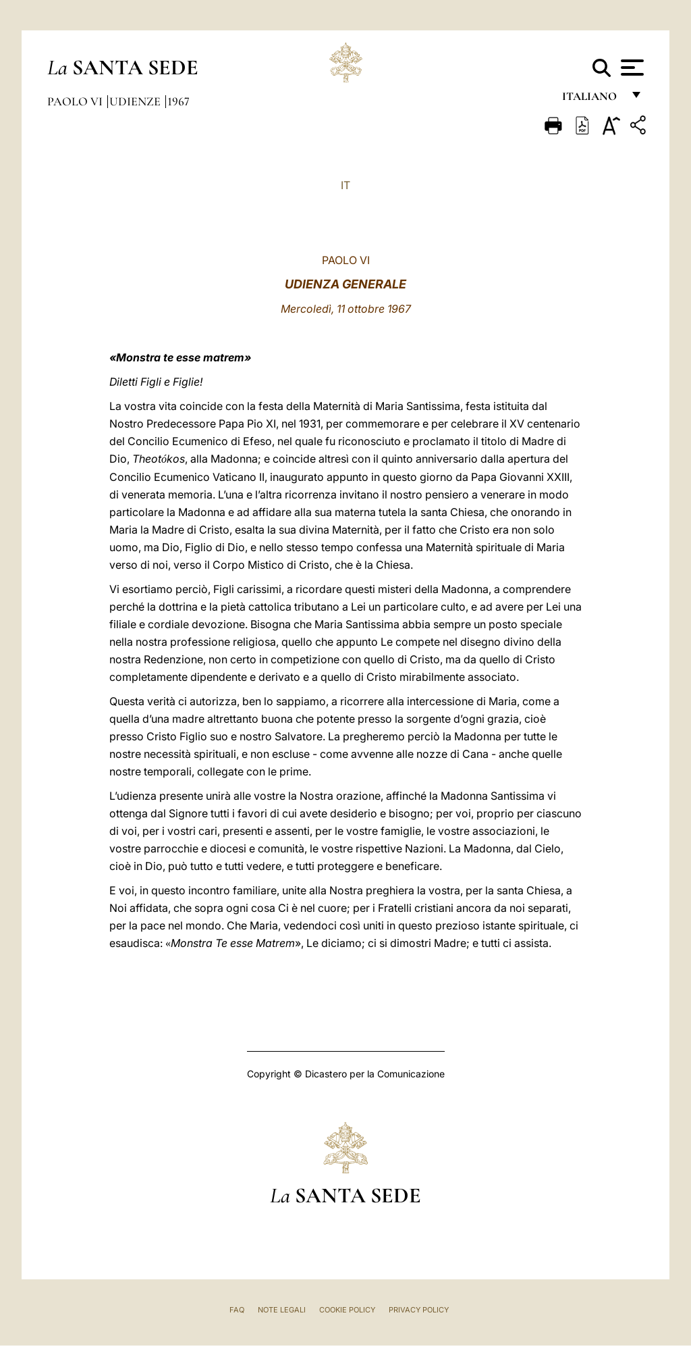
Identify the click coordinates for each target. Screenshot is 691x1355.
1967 (178, 101)
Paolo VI (76, 101)
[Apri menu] (630, 67)
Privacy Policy (419, 1309)
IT (345, 185)
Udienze (136, 101)
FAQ (236, 1309)
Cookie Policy (347, 1309)
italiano (592, 99)
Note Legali (282, 1309)
